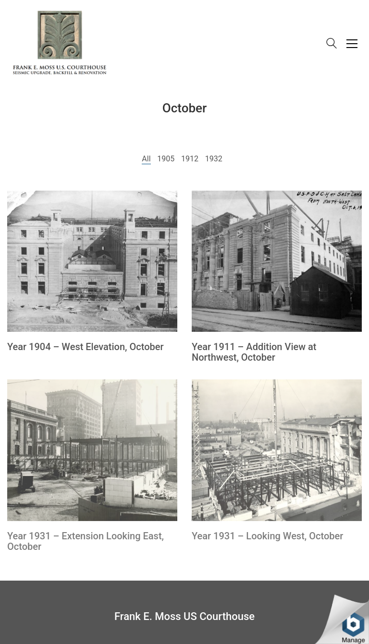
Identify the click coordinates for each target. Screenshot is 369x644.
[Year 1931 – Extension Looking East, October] (92, 450)
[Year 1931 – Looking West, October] (277, 450)
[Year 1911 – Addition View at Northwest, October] (277, 261)
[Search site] (331, 44)
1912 (189, 158)
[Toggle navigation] (351, 43)
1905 (165, 158)
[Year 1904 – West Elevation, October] (92, 261)
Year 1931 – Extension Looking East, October (85, 541)
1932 (213, 158)
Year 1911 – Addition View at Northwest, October (254, 352)
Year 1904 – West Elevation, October (85, 346)
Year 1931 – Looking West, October (267, 536)
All (146, 158)
